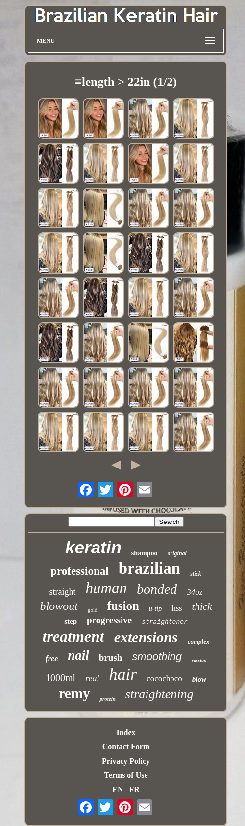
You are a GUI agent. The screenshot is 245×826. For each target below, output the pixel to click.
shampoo (144, 553)
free (52, 658)
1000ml (60, 677)
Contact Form (125, 747)
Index (125, 732)
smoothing (157, 656)
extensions (146, 637)
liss (177, 608)
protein (107, 699)
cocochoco (164, 678)
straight (62, 592)
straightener (165, 622)
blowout (59, 606)
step (70, 621)
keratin (93, 547)
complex (199, 641)
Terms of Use (125, 775)
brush (110, 657)
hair (123, 674)
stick (195, 573)
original (177, 553)
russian (199, 660)
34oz (194, 592)
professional (79, 571)
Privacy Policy (126, 761)
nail (78, 655)
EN (117, 789)
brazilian (150, 568)
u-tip (155, 608)
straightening (159, 694)
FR (134, 789)
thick (202, 606)
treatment (73, 636)
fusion (123, 605)
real (92, 678)
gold (93, 610)
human (106, 588)
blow (199, 679)
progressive (109, 620)
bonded (157, 589)
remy (74, 693)
